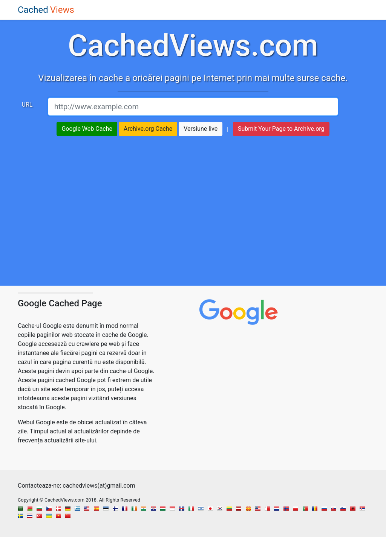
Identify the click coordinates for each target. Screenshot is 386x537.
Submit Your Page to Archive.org (281, 128)
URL (27, 104)
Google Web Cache (86, 128)
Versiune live (201, 128)
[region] (193, 215)
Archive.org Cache (148, 128)
